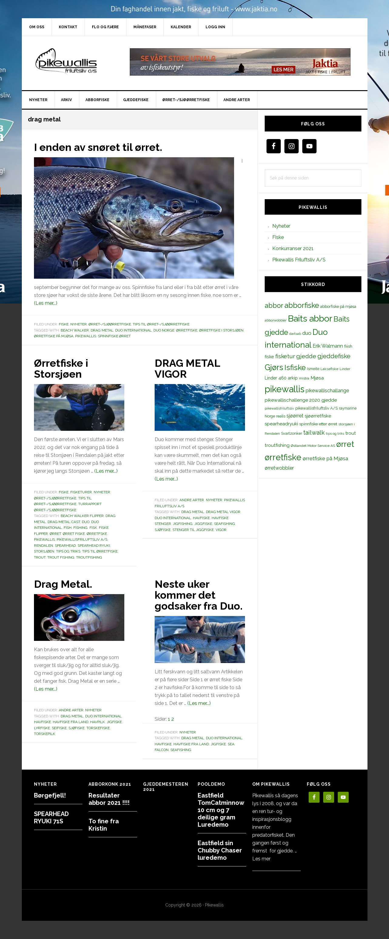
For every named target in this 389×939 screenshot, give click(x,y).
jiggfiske (203, 524)
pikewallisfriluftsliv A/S (82, 539)
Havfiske (201, 517)
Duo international (133, 330)
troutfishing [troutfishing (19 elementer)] (277, 445)
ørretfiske (186, 330)
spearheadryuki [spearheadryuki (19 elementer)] (281, 424)
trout (39, 557)
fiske (104, 528)
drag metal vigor (223, 512)
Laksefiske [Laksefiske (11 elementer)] (329, 369)
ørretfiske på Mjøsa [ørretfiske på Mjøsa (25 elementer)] (325, 458)
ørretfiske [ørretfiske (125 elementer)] (283, 457)
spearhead (65, 545)
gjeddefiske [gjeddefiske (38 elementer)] (333, 356)
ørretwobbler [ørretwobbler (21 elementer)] (279, 468)
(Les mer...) (45, 303)
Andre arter (191, 500)
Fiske (64, 324)
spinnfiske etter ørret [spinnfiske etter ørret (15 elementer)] (318, 423)
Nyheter (78, 324)
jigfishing (183, 524)
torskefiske (98, 728)
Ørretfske (97, 533)
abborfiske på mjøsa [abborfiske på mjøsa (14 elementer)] (338, 306)
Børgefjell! (50, 795)
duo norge (163, 330)
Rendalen (43, 545)
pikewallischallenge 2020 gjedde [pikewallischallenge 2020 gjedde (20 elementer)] (301, 400)
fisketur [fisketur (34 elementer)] (285, 356)
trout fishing (60, 557)
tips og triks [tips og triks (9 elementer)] (335, 433)
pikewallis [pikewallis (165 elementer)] (284, 389)
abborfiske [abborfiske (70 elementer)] (301, 305)
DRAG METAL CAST (64, 521)
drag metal (102, 330)
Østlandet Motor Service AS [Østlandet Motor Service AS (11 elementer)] (313, 446)
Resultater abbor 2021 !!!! (109, 799)
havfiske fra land (70, 722)
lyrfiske (42, 728)
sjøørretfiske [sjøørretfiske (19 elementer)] (318, 416)
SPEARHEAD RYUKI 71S (51, 817)
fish (68, 528)
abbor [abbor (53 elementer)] (274, 305)
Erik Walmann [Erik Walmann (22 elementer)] (328, 346)
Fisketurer (81, 492)
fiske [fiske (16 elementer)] (269, 356)
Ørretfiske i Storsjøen (221, 330)
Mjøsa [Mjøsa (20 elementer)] (317, 378)
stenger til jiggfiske (193, 529)
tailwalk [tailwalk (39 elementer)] (314, 432)
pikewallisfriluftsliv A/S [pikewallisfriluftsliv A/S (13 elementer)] (316, 408)
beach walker (75, 330)
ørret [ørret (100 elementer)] (345, 444)
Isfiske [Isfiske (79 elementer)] (295, 367)
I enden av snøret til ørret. (101, 147)
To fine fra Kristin (104, 825)
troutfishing (89, 557)
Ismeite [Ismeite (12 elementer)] (313, 368)
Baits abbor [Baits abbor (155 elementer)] (310, 318)
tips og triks (68, 551)
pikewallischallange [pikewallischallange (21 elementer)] (327, 390)
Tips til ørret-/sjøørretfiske (161, 324)
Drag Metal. (64, 583)
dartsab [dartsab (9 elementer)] (295, 333)
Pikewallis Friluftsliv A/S (299, 260)
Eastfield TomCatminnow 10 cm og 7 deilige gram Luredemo (221, 810)
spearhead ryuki (94, 545)
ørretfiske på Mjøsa (53, 336)
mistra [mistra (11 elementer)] (304, 378)
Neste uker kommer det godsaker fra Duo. (188, 600)
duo (85, 521)
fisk (93, 528)
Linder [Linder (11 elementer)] (345, 369)
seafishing (224, 524)
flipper (41, 533)
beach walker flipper (82, 516)
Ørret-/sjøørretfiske (110, 324)
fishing (80, 528)
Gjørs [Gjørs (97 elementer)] (274, 367)
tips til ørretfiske (100, 551)
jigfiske (114, 722)
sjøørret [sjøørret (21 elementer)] (295, 416)
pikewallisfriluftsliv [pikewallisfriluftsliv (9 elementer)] (279, 408)
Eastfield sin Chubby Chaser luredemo (220, 850)
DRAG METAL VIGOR (189, 368)
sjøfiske (163, 529)
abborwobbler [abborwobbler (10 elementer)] (276, 320)
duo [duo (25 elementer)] (306, 333)
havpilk (97, 722)
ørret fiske (74, 533)
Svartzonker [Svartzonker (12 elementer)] (291, 433)
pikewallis (85, 336)
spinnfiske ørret (114, 336)
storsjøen (44, 551)
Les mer (261, 859)
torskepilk (44, 734)
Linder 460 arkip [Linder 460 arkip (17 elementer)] (281, 377)
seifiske (59, 728)
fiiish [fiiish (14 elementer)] (348, 346)
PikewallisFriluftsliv (73, 62)
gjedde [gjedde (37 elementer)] (306, 356)
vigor (221, 529)
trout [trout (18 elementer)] (350, 433)
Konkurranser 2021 (293, 248)
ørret (55, 533)
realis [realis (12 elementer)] (280, 416)
